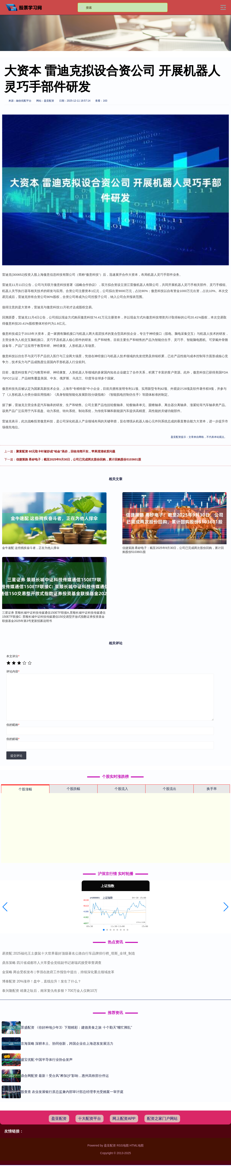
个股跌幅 (73, 789)
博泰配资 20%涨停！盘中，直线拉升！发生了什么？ (41, 981)
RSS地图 (123, 1145)
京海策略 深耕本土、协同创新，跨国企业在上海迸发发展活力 (67, 1043)
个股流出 (169, 789)
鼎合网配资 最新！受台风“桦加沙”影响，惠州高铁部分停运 (65, 1076)
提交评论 (16, 755)
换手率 (212, 789)
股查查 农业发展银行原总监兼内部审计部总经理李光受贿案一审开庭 (72, 1092)
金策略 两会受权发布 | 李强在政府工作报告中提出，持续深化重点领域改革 (58, 972)
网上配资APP (123, 1118)
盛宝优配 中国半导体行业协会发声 (47, 1059)
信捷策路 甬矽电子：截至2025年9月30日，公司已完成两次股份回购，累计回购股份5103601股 (78, 459)
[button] (5, 907)
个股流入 (121, 789)
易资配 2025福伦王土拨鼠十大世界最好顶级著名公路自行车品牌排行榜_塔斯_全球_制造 (68, 953)
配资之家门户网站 (162, 1118)
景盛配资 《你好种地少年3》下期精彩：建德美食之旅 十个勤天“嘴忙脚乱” (76, 1027)
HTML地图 (137, 1145)
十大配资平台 (89, 1118)
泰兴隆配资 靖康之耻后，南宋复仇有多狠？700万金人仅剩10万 (49, 990)
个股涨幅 (25, 789)
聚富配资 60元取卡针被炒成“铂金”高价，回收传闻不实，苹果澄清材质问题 (65, 451)
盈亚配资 (59, 1118)
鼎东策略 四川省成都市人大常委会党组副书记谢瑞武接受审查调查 (51, 963)
